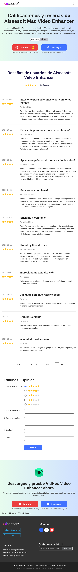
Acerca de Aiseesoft (19, 565)
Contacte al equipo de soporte (13, 555)
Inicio (4, 513)
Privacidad (30, 565)
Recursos (45, 565)
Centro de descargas (13, 530)
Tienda (13, 535)
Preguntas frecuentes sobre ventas (15, 553)
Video (10, 513)
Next (48, 364)
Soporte (38, 565)
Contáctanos (61, 565)
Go (62, 364)
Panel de (53, 565)
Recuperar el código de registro (13, 550)
